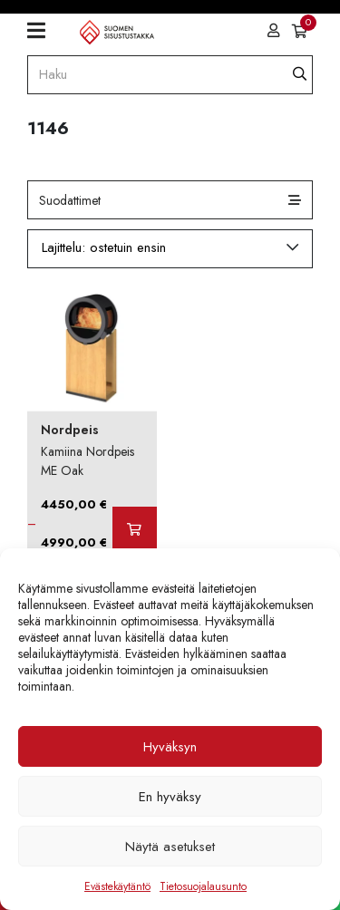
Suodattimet (70, 200)
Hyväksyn (170, 747)
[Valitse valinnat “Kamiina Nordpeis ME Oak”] (134, 529)
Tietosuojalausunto (203, 886)
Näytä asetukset (170, 847)
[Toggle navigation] (43, 30)
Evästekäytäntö (117, 886)
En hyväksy (170, 797)
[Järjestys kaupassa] (169, 247)
